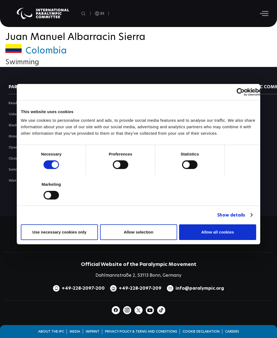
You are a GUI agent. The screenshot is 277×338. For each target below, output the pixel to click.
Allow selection (138, 232)
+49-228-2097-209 (140, 288)
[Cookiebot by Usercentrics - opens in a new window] (240, 92)
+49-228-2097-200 (83, 288)
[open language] (99, 13)
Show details (231, 215)
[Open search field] (83, 13)
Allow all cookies (217, 232)
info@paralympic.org (200, 288)
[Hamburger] (264, 13)
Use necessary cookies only (59, 232)
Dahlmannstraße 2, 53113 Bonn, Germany (138, 275)
